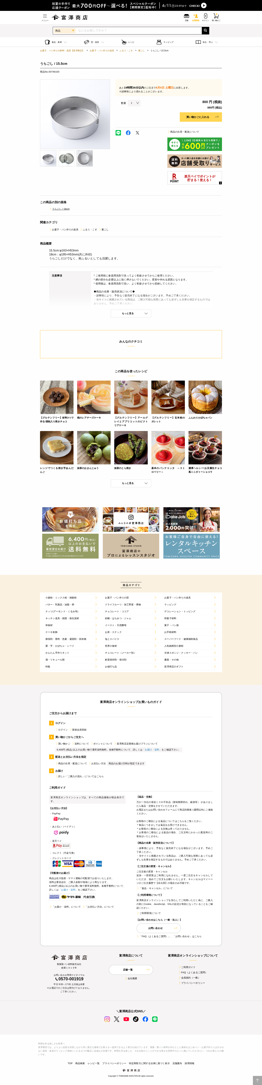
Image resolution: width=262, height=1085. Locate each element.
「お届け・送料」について (65, 906)
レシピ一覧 (94, 1063)
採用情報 (189, 1063)
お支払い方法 (97, 763)
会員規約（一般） (189, 977)
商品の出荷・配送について (183, 131)
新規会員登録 (78, 729)
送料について (80, 743)
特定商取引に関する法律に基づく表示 (149, 1063)
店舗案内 (177, 1063)
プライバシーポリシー (191, 983)
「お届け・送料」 (152, 749)
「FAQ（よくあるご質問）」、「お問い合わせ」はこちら (169, 936)
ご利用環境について (148, 913)
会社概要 (131, 978)
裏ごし (141, 50)
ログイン (61, 729)
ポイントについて (101, 743)
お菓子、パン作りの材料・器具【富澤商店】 (62, 50)
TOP (70, 1063)
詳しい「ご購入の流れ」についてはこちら (79, 776)
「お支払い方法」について (98, 906)
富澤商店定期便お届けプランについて (136, 743)
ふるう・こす (126, 50)
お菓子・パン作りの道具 (102, 50)
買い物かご (62, 743)
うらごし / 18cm (59, 209)
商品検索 (80, 1063)
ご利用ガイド (187, 967)
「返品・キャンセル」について (154, 888)
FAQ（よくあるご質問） (193, 972)
